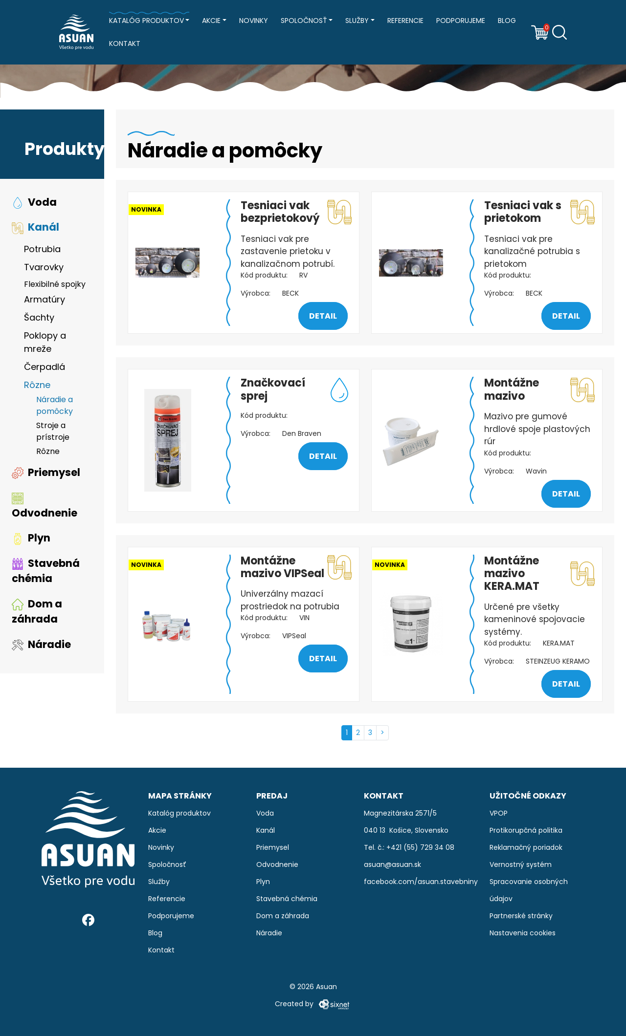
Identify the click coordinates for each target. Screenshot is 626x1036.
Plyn (31, 538)
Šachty (39, 317)
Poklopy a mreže (45, 342)
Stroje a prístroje (52, 431)
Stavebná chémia (46, 571)
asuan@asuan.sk (392, 864)
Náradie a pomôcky (54, 405)
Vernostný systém (521, 864)
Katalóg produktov (146, 20)
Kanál (35, 227)
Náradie (41, 644)
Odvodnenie (44, 506)
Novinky (253, 20)
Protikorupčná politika (526, 830)
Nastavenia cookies (523, 933)
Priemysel (46, 472)
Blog (507, 20)
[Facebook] (88, 919)
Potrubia (42, 249)
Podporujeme (460, 20)
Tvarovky (44, 267)
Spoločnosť (304, 20)
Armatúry (44, 299)
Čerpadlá (44, 367)
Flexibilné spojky (55, 284)
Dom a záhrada (37, 611)
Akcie (211, 20)
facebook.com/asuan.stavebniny (421, 881)
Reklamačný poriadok (526, 847)
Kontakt (124, 43)
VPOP (499, 813)
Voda (34, 202)
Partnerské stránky (521, 916)
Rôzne (37, 385)
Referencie (405, 20)
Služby (357, 20)
